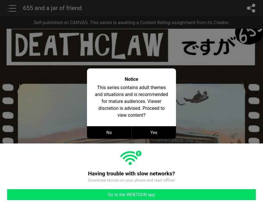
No (109, 132)
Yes (153, 132)
